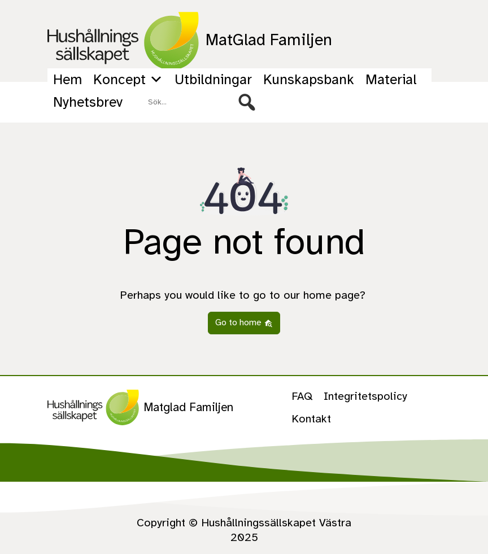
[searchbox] (201, 102)
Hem (67, 79)
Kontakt (311, 419)
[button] (247, 102)
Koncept (128, 79)
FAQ (301, 396)
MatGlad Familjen (189, 41)
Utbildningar (213, 79)
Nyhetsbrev (88, 102)
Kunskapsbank (308, 79)
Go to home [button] (244, 322)
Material (391, 79)
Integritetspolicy (365, 396)
